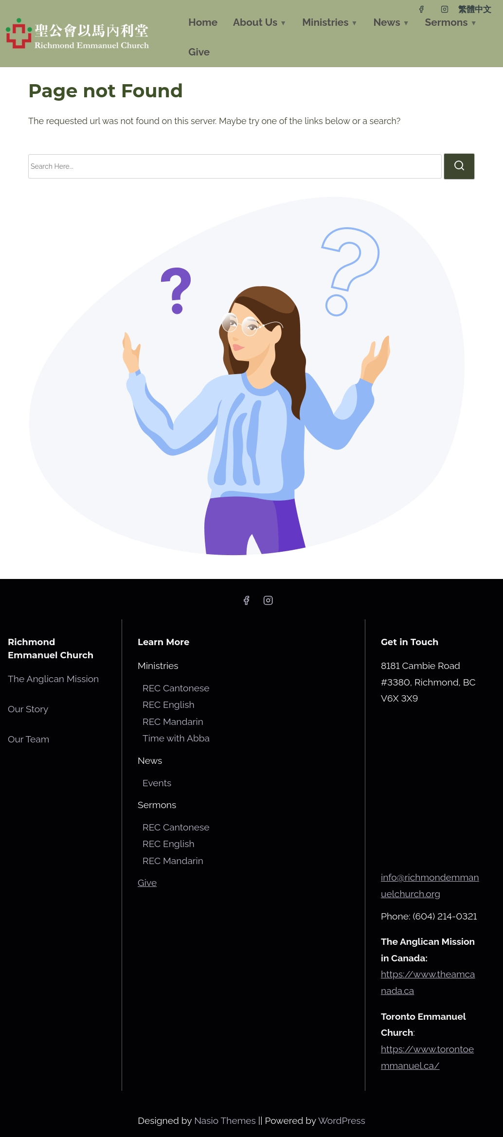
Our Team (28, 739)
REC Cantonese (176, 688)
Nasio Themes (226, 1120)
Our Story (28, 709)
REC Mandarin (173, 721)
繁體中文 (474, 9)
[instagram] (444, 9)
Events (157, 782)
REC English (168, 704)
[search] (459, 166)
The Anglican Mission (53, 678)
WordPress (341, 1120)
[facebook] (421, 9)
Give (147, 882)
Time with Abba (176, 738)
